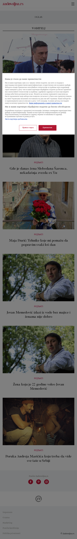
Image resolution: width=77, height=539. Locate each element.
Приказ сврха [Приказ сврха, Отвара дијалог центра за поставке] (28, 127)
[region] (38, 104)
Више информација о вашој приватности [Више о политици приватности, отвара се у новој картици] (45, 103)
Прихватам (47, 127)
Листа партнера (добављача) (16, 119)
